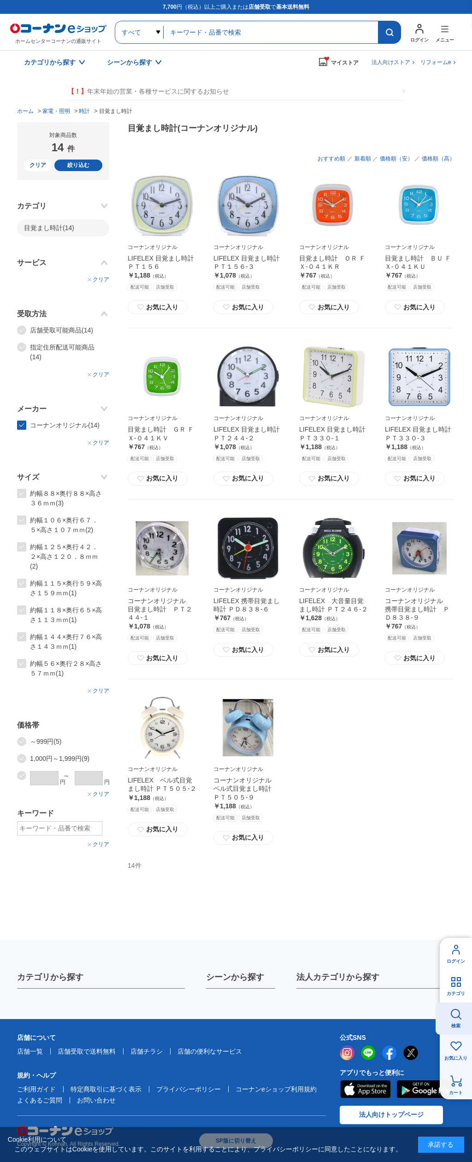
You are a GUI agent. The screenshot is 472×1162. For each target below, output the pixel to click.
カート (456, 1092)
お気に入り (158, 307)
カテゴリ (456, 993)
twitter (410, 1052)
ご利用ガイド (36, 1089)
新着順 (362, 158)
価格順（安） (396, 158)
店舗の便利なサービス (209, 1051)
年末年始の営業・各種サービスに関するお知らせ (148, 91)
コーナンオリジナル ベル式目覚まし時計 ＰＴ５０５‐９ (245, 788)
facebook (389, 1052)
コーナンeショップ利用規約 (276, 1089)
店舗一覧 (30, 1051)
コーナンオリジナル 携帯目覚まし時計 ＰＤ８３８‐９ (417, 609)
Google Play (426, 1089)
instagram (347, 1052)
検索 (455, 1025)
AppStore (365, 1089)
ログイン (456, 961)
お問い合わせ (96, 1100)
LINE (368, 1052)
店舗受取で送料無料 (87, 1051)
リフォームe (435, 62)
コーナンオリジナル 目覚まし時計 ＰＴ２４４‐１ (160, 609)
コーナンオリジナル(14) (65, 425)
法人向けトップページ (391, 1114)
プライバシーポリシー (188, 1089)
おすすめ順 (331, 158)
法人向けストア (391, 62)
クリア (38, 165)
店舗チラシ (146, 1051)
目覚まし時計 (49, 227)
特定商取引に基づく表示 (106, 1089)
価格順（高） (438, 158)
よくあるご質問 (39, 1100)
